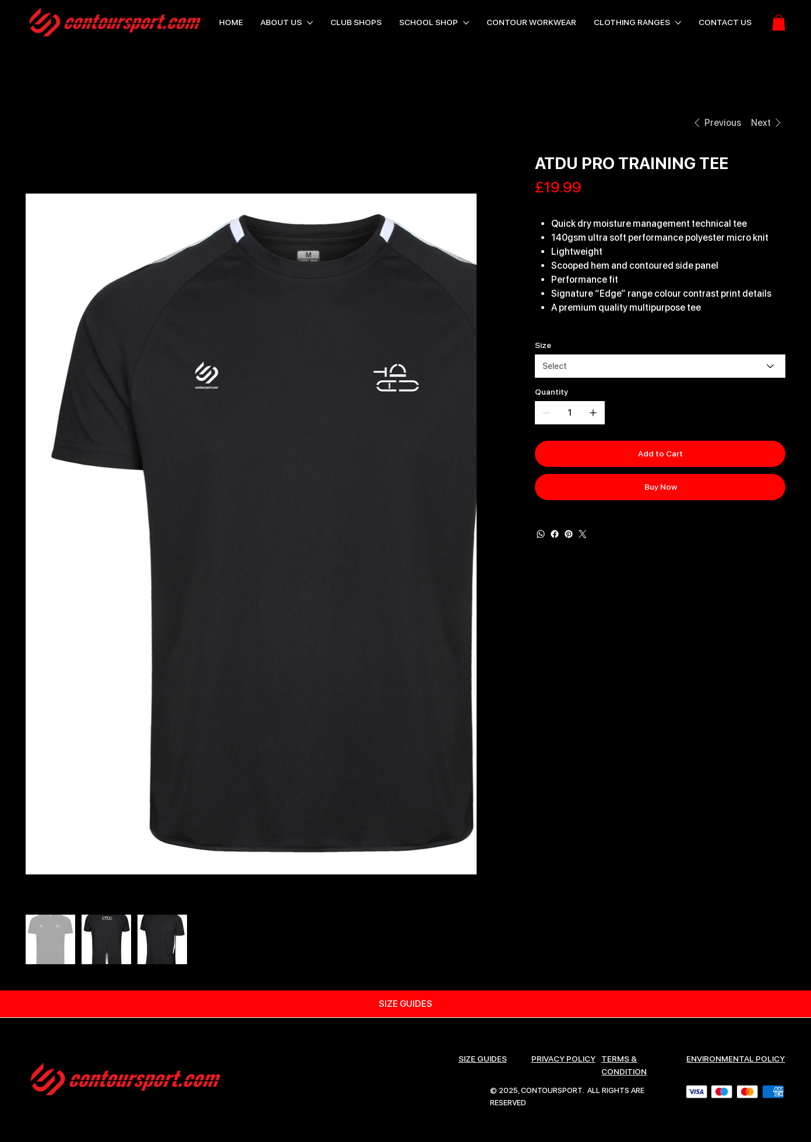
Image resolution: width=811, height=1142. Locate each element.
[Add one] (593, 412)
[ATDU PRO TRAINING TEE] (116, 122)
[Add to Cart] (660, 454)
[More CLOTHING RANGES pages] (678, 23)
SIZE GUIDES (483, 1058)
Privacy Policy (563, 1058)
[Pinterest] (568, 534)
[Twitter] (582, 534)
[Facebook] (554, 534)
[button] (778, 22)
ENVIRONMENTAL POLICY (735, 1058)
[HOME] (39, 122)
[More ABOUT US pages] (310, 23)
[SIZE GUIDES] (405, 1003)
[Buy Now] (660, 487)
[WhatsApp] (540, 534)
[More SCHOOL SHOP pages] (466, 23)
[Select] (660, 366)
